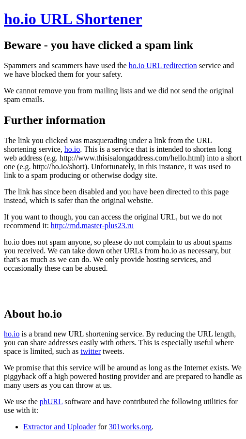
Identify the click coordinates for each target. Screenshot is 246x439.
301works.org (130, 427)
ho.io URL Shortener (73, 19)
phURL (51, 401)
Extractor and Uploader (59, 427)
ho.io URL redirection (163, 65)
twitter (90, 351)
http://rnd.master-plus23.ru (92, 225)
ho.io (72, 149)
